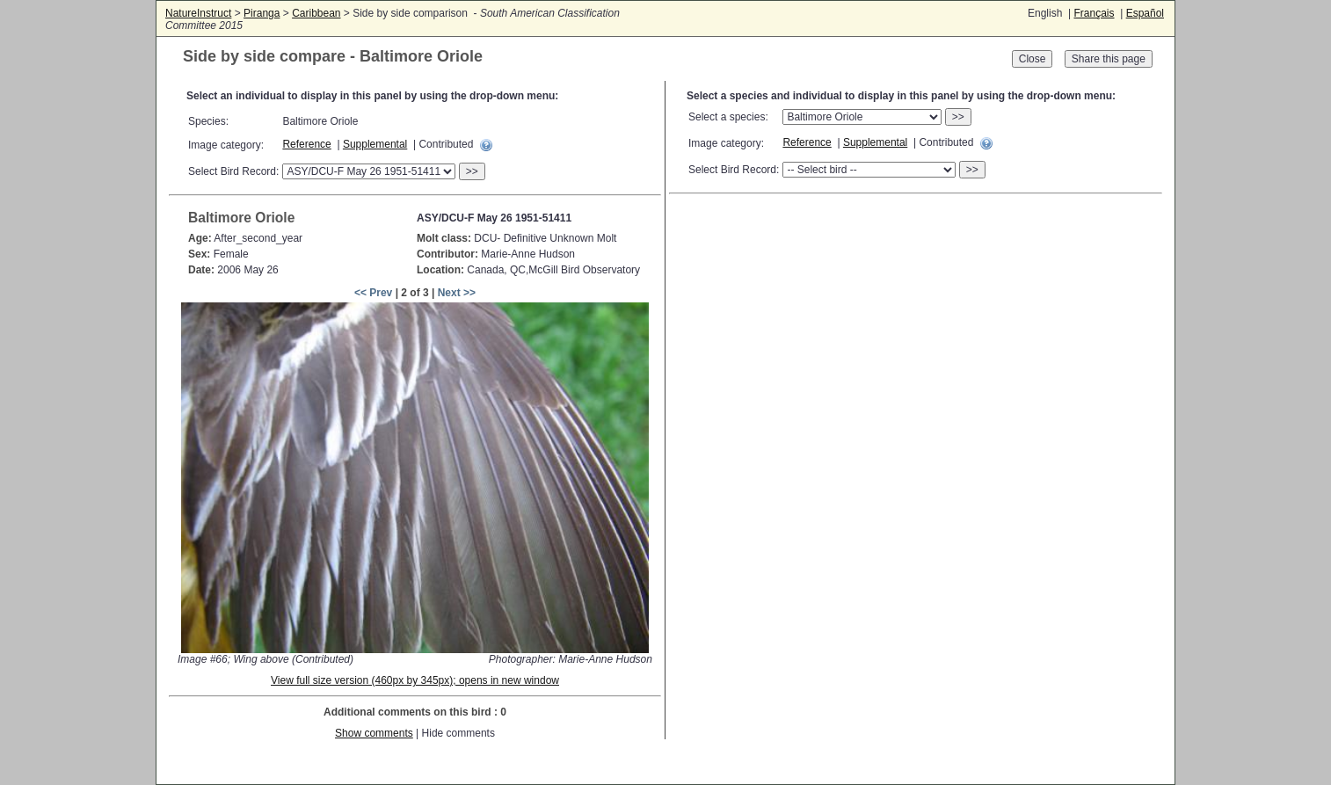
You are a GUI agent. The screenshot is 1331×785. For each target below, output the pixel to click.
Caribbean (316, 13)
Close (1032, 59)
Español (1145, 13)
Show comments (374, 733)
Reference (306, 144)
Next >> (457, 293)
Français (1093, 13)
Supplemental (375, 144)
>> (472, 171)
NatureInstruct (198, 13)
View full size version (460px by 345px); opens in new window (415, 680)
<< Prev (373, 293)
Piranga (262, 13)
